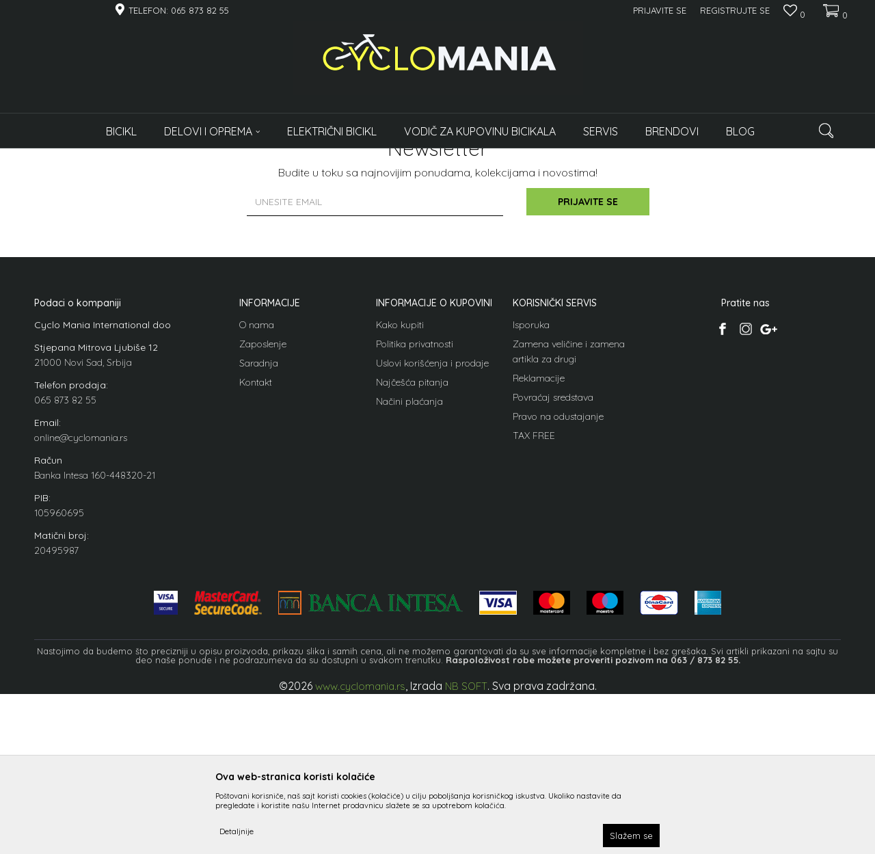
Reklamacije (539, 526)
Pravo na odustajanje (558, 564)
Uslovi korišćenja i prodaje (432, 511)
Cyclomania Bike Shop (75, 157)
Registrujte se (735, 10)
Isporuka (531, 472)
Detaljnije (236, 831)
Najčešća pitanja (412, 530)
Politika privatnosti (414, 491)
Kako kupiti (400, 472)
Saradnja (258, 511)
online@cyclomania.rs (80, 585)
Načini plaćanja (409, 549)
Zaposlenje (262, 491)
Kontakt (255, 530)
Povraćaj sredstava (553, 545)
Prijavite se (588, 350)
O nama (256, 472)
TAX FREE (534, 583)
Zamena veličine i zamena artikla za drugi (569, 499)
